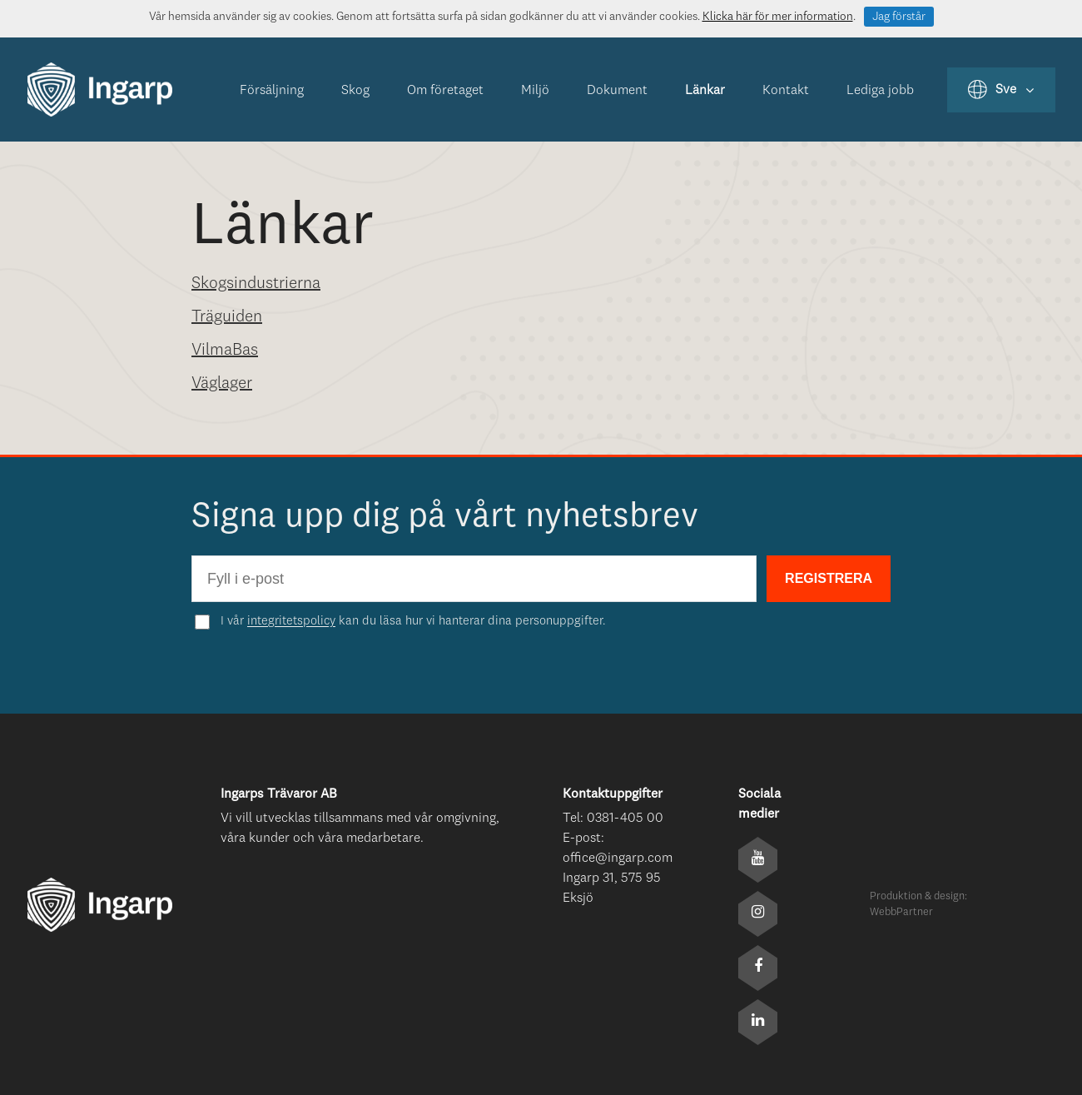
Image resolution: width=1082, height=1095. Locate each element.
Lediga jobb (880, 90)
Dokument (617, 90)
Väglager (221, 384)
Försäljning (272, 90)
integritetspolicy (291, 621)
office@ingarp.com (618, 858)
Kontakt (785, 90)
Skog (355, 90)
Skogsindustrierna (255, 284)
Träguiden (226, 317)
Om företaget (445, 90)
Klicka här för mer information (777, 16)
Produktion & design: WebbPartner (918, 904)
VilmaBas (224, 350)
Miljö (535, 90)
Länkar (705, 90)
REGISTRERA (828, 578)
